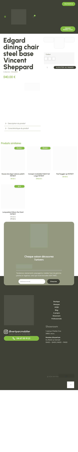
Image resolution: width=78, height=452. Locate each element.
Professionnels (56, 381)
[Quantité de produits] (48, 67)
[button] (66, 438)
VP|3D (56, 369)
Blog (56, 372)
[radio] (45, 58)
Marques (56, 366)
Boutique (56, 364)
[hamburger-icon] (5, 17)
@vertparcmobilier (19, 393)
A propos (56, 375)
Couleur (48, 54)
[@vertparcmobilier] (6, 394)
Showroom (57, 378)
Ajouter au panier (65, 67)
